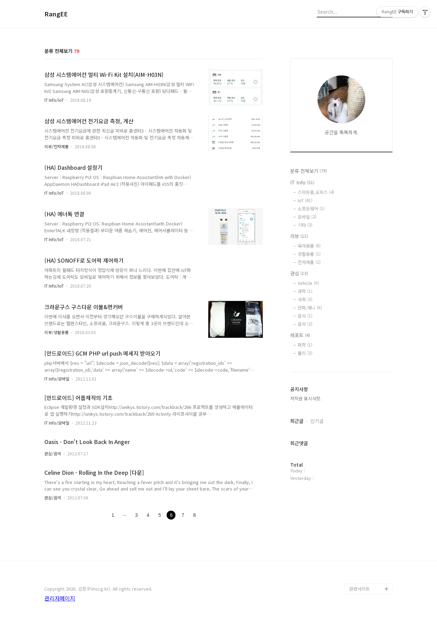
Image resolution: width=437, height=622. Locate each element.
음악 (305, 324)
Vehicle (308, 283)
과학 (305, 291)
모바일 (307, 216)
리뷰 (299, 236)
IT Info (302, 182)
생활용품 (309, 254)
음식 (305, 316)
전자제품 (309, 262)
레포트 (300, 335)
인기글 (317, 420)
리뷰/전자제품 (56, 146)
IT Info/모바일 (56, 379)
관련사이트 (359, 588)
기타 (305, 225)
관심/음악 (52, 453)
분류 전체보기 (308, 170)
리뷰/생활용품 (56, 332)
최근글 (297, 420)
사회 (305, 299)
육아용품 (309, 246)
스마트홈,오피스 (316, 192)
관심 (299, 273)
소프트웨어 (311, 208)
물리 (305, 353)
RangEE (56, 14)
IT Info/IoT (54, 100)
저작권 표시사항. (306, 398)
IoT (305, 200)
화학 (305, 345)
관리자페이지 (59, 598)
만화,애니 (310, 307)
